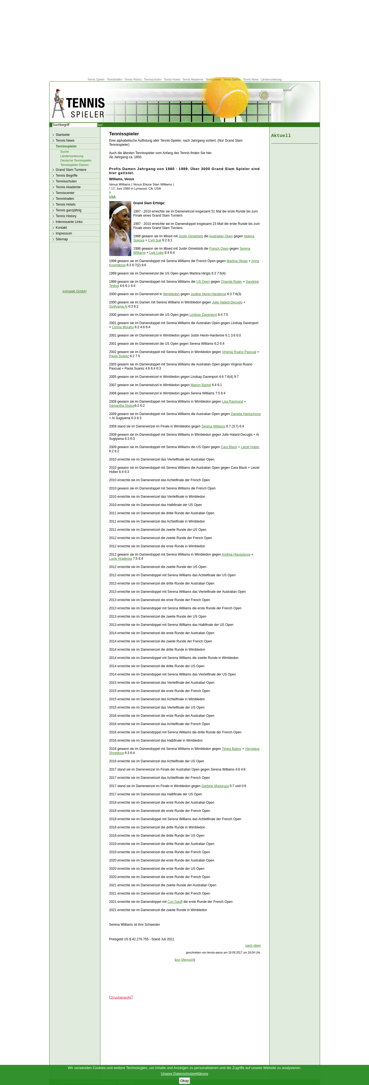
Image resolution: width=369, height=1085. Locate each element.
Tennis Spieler (96, 79)
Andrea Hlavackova (236, 554)
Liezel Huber (250, 447)
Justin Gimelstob (191, 236)
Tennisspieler (66, 146)
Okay (184, 1081)
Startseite (63, 135)
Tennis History (133, 79)
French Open (219, 249)
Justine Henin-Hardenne (208, 294)
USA (112, 196)
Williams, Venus (121, 179)
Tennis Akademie (193, 79)
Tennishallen (115, 79)
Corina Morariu (123, 327)
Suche (65, 151)
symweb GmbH (74, 291)
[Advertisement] (185, 38)
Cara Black (229, 447)
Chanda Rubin (231, 282)
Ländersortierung (271, 79)
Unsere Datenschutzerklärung (184, 1073)
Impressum (64, 233)
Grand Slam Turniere (71, 170)
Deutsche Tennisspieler (76, 160)
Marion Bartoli (201, 385)
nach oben (253, 945)
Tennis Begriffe (67, 175)
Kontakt (61, 228)
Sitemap (62, 239)
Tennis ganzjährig (68, 210)
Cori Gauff (175, 902)
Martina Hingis (237, 261)
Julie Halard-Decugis (227, 302)
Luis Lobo (156, 253)
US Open (203, 282)
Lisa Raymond (232, 401)
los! (100, 124)
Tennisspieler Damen (75, 164)
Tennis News (251, 79)
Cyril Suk (154, 240)
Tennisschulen (152, 79)
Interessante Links (69, 222)
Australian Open (221, 236)
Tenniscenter (213, 79)
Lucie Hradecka (120, 559)
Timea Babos (231, 749)
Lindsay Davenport (203, 315)
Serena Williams (213, 426)
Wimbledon (171, 294)
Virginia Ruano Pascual (239, 352)
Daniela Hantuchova (246, 414)
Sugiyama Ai (118, 306)
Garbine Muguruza (215, 786)
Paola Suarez (119, 356)
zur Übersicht (185, 959)
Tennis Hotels (172, 79)
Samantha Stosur (122, 406)
